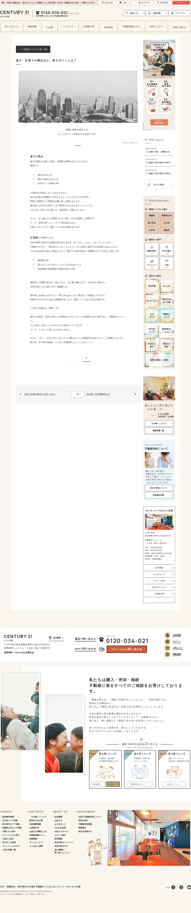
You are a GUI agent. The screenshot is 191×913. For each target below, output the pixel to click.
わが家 (49, 27)
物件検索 (96, 784)
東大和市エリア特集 (11, 824)
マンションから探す (11, 835)
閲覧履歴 (177, 654)
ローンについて (36, 842)
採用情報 (58, 839)
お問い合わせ (179, 27)
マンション (152, 265)
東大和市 (152, 223)
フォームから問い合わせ (126, 649)
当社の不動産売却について (89, 817)
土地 (167, 265)
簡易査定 (82, 828)
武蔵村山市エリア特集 (11, 828)
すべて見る (159, 184)
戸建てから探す (9, 831)
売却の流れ (83, 820)
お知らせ (58, 820)
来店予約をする (61, 846)
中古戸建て (166, 251)
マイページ (180, 13)
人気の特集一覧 (9, 850)
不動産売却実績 (85, 824)
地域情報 (33, 839)
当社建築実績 (35, 824)
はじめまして (159, 574)
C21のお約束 (60, 828)
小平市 (152, 230)
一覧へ (78, 394)
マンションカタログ (11, 846)
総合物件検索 (8, 817)
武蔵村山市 (166, 215)
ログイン (177, 641)
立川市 (166, 223)
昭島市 (166, 230)
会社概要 (159, 567)
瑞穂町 (152, 215)
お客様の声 (159, 594)
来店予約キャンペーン (64, 842)
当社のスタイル (159, 587)
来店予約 (157, 13)
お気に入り (134, 13)
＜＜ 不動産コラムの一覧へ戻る (33, 49)
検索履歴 (162, 3)
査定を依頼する (85, 831)
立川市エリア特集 (10, 820)
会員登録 (108, 27)
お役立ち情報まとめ (38, 831)
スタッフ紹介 (159, 581)
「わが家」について (38, 817)
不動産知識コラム (37, 835)
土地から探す (8, 839)
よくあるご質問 (36, 846)
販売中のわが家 (36, 820)
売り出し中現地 (9, 842)
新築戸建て (152, 251)
